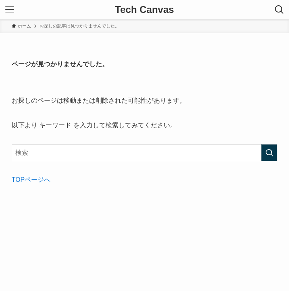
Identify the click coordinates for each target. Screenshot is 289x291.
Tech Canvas (144, 10)
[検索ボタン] (279, 9)
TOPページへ (31, 179)
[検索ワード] (145, 152)
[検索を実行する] (269, 152)
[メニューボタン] (9, 9)
